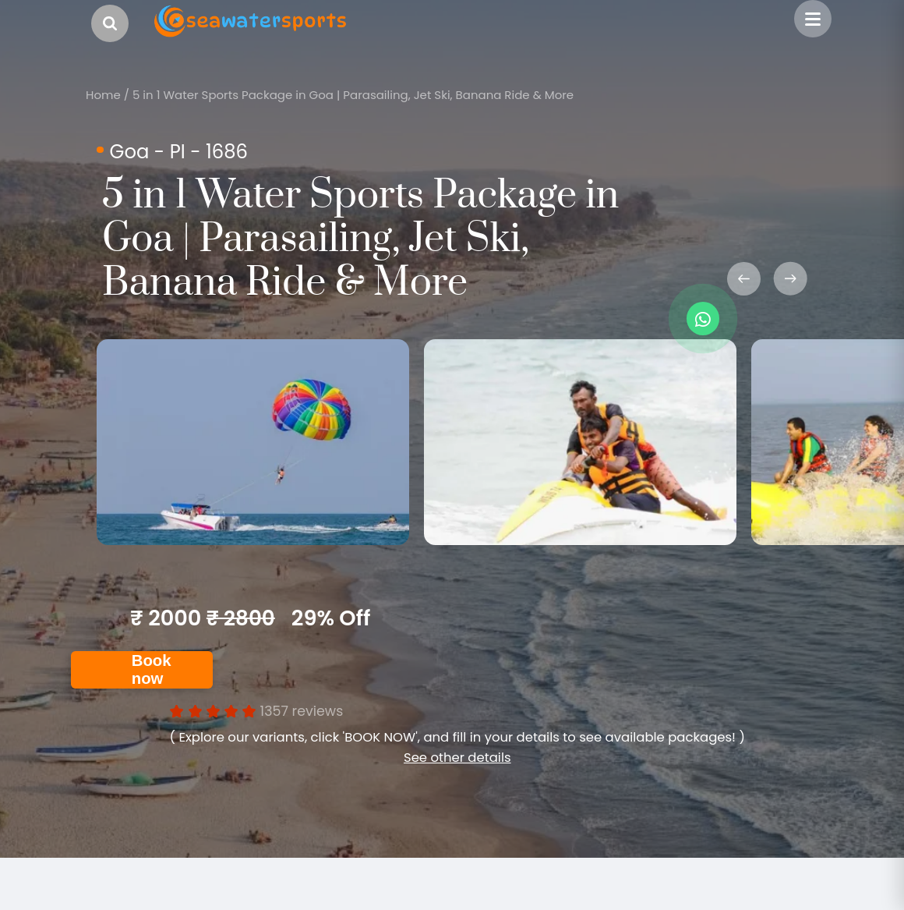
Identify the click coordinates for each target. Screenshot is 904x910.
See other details (457, 758)
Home (103, 95)
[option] (253, 442)
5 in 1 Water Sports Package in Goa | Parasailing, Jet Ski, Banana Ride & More (353, 95)
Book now (151, 669)
